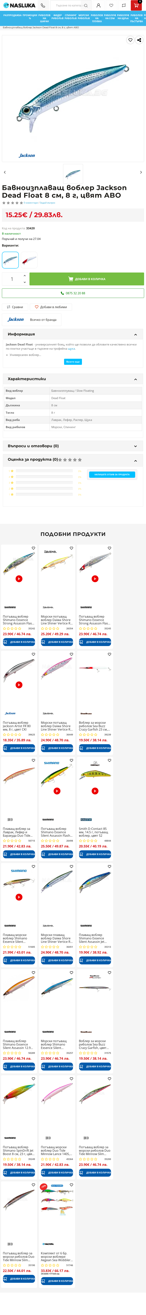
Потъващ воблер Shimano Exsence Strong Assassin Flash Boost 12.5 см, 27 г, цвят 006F (18, 620)
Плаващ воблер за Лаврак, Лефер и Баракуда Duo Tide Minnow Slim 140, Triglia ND (16, 832)
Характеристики (72, 379)
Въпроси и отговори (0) (72, 446)
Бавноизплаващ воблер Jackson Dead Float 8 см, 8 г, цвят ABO (41, 27)
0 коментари (31, 202)
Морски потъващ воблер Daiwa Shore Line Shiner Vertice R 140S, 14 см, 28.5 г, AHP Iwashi (56, 726)
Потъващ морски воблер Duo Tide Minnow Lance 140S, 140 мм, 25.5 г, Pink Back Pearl (55, 1150)
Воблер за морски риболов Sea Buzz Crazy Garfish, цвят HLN (92, 1044)
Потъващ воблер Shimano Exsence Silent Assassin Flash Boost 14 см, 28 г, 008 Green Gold (56, 832)
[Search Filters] (71, 5)
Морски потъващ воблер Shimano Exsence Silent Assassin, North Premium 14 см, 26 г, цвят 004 (56, 1044)
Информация (72, 334)
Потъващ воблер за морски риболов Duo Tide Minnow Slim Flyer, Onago (18, 1257)
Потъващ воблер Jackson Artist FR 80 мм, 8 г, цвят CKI (17, 726)
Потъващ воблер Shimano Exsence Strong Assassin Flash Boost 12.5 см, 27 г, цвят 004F (94, 620)
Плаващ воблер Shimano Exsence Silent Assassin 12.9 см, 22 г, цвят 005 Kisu (19, 1044)
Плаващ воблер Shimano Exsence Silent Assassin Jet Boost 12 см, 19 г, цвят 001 (91, 938)
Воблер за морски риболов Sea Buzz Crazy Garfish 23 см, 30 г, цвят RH (93, 726)
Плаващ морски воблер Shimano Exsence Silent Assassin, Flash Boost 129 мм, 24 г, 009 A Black (18, 938)
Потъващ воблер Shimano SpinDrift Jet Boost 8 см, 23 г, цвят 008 (18, 1150)
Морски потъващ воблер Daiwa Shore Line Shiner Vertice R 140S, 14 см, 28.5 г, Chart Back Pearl (56, 620)
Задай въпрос (47, 202)
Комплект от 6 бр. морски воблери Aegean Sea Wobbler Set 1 (56, 1257)
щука (71, 348)
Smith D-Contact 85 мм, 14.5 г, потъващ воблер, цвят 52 (93, 832)
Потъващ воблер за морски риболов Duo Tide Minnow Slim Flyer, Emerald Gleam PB (94, 1150)
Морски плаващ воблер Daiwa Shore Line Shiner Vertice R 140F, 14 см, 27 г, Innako (56, 938)
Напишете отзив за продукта (112, 474)
